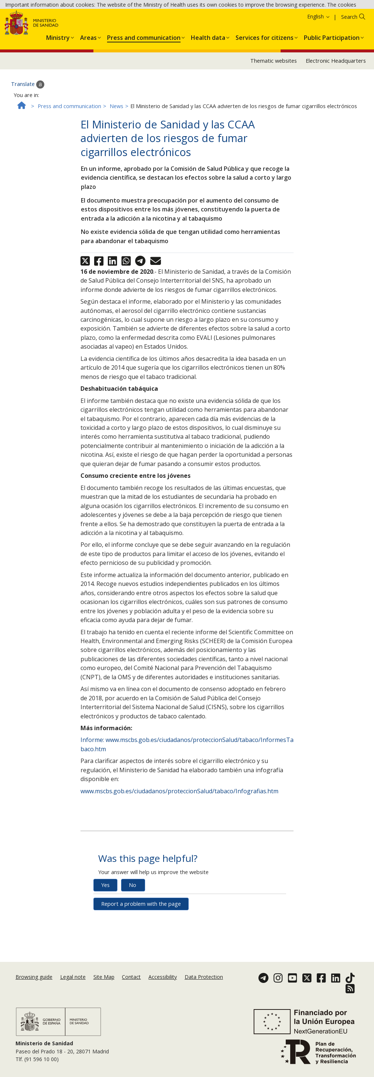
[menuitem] (58, 83)
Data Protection (204, 987)
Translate (27, 131)
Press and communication (69, 152)
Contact (131, 987)
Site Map (103, 987)
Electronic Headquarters (336, 107)
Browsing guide (34, 987)
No (132, 931)
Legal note (73, 987)
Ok (180, 26)
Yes (105, 931)
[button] (58, 83)
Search (349, 63)
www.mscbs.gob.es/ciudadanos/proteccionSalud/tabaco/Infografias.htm (179, 838)
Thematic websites (273, 107)
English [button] (318, 63)
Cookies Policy (151, 25)
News (116, 152)
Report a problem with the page (141, 950)
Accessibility (162, 987)
